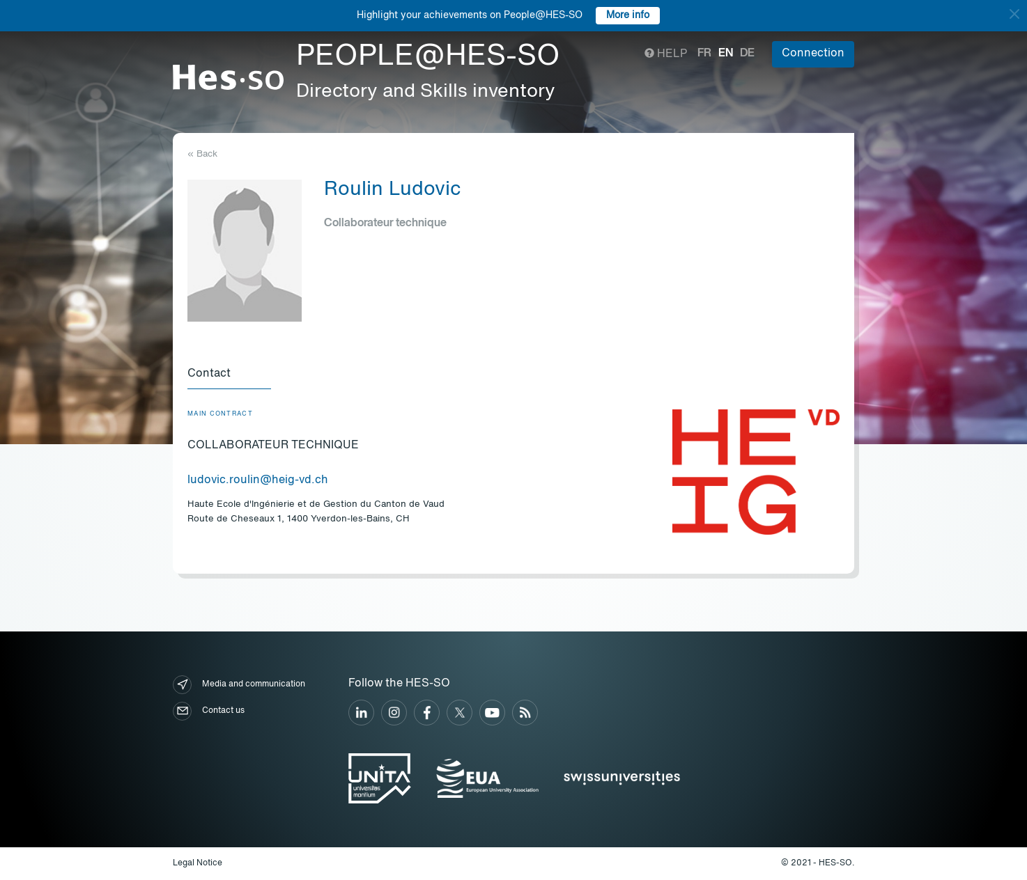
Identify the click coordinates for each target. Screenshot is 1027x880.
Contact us (209, 711)
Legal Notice (197, 863)
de (747, 53)
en (725, 53)
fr (704, 53)
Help (665, 54)
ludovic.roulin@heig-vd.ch (257, 480)
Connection (813, 53)
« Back (202, 154)
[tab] (229, 374)
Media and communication (239, 684)
